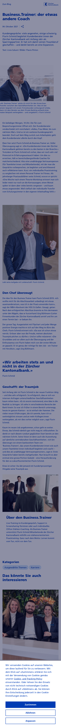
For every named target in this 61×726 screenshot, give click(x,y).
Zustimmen (30, 707)
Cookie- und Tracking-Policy (28, 681)
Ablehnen (30, 715)
